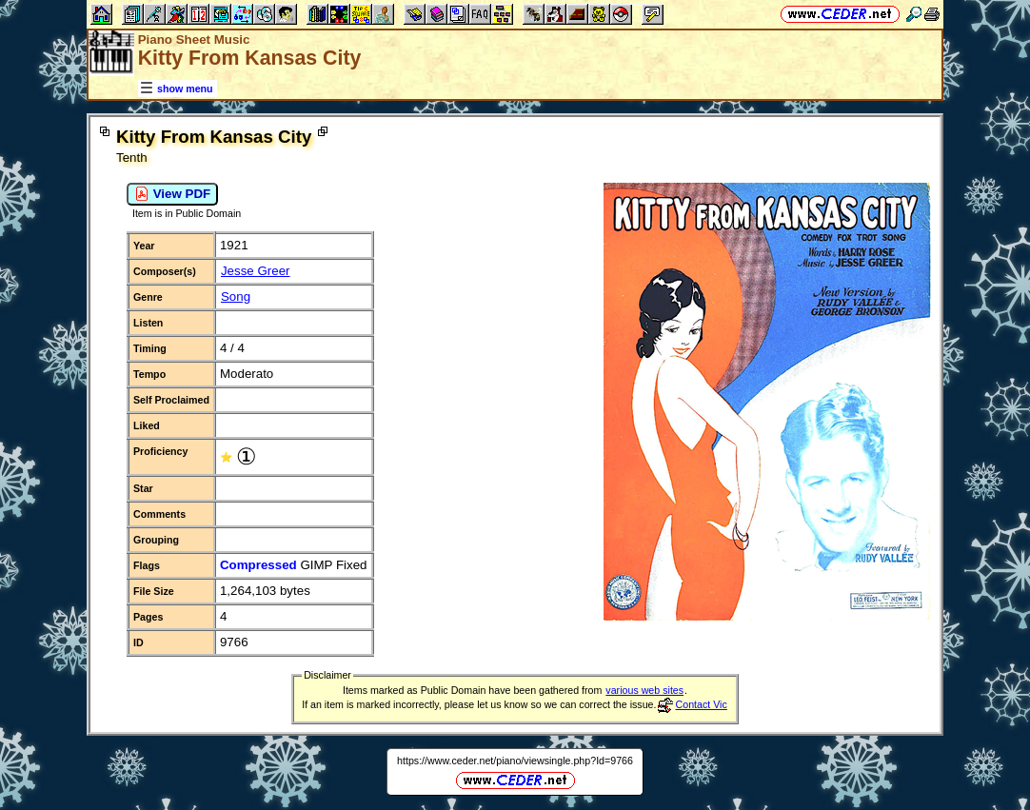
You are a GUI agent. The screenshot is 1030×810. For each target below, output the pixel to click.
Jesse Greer (255, 271)
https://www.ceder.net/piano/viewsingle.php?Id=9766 (515, 760)
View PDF (172, 194)
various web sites (644, 690)
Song (235, 296)
